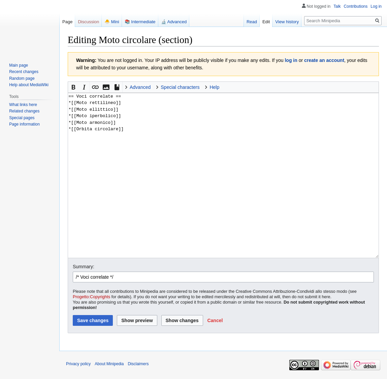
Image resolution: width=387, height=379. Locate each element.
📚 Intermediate (140, 21)
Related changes (24, 111)
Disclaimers (138, 363)
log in (291, 60)
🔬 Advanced (174, 21)
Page (67, 21)
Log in (376, 6)
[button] (73, 87)
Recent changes (23, 71)
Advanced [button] (140, 87)
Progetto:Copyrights (91, 297)
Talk (337, 6)
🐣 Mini (111, 21)
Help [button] (214, 87)
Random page (21, 78)
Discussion (88, 21)
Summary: (83, 266)
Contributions (356, 6)
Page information (24, 124)
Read (252, 21)
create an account (324, 60)
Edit (266, 21)
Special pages (21, 117)
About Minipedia (109, 363)
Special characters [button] (180, 87)
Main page (18, 65)
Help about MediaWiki (29, 84)
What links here (23, 104)
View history (287, 21)
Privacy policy (78, 363)
